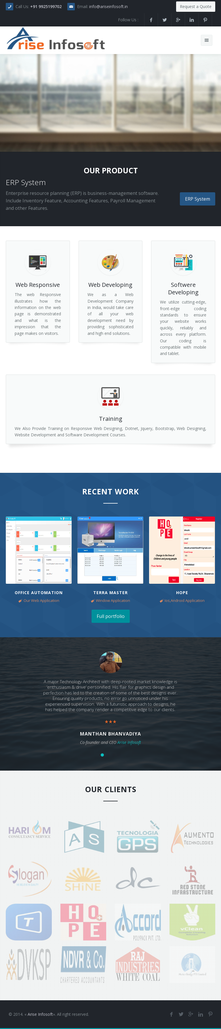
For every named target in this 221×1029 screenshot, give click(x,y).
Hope (182, 592)
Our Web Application (41, 600)
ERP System (197, 199)
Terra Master (110, 592)
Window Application (113, 600)
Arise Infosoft (40, 1014)
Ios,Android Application (185, 600)
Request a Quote (196, 6)
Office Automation (39, 592)
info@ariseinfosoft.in (108, 6)
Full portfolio (111, 616)
